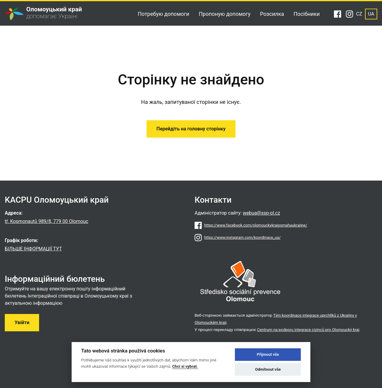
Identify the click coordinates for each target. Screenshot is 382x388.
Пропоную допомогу (224, 14)
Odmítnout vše (268, 369)
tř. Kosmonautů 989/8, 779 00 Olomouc (46, 221)
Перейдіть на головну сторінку (190, 129)
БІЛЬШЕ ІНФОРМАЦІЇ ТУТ (33, 249)
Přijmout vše (268, 354)
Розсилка (272, 14)
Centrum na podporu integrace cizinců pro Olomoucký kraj (308, 329)
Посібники (307, 14)
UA (371, 14)
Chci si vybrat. (185, 366)
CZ (359, 14)
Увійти (22, 322)
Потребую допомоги (163, 14)
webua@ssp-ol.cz (261, 213)
